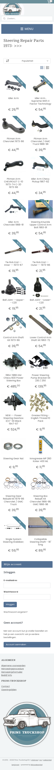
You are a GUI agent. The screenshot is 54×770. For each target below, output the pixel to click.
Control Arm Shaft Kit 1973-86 (13, 339)
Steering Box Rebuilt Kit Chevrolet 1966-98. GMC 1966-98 (40, 500)
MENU (27, 29)
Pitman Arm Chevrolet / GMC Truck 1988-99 (40, 141)
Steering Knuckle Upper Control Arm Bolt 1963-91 (40, 225)
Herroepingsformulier (11, 672)
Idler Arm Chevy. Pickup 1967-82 (40, 180)
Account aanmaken (16, 644)
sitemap (34, 760)
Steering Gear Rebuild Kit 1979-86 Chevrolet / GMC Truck (13, 500)
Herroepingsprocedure (12, 668)
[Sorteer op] (27, 60)
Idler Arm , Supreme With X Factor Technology (40, 101)
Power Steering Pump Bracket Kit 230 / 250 (40, 378)
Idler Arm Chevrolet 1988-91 (13, 223)
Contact (5, 686)
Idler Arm (13, 98)
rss (40, 760)
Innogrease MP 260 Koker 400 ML (40, 460)
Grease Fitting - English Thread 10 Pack (40, 418)
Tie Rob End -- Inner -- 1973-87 (13, 263)
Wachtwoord (11, 591)
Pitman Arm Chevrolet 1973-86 (13, 140)
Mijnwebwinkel (36, 765)
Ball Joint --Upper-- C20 (13, 301)
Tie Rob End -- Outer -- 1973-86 (40, 263)
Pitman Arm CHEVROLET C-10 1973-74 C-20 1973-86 (13, 183)
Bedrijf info (6, 675)
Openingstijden (9, 689)
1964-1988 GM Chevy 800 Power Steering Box (13, 378)
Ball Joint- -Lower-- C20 (40, 301)
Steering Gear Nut (13, 458)
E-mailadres (10, 580)
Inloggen (10, 604)
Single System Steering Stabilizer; (13, 540)
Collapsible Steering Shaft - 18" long (40, 542)
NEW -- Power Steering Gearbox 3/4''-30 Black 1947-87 (13, 419)
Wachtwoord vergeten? (16, 612)
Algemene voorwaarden (13, 665)
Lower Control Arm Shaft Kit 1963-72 (40, 339)
